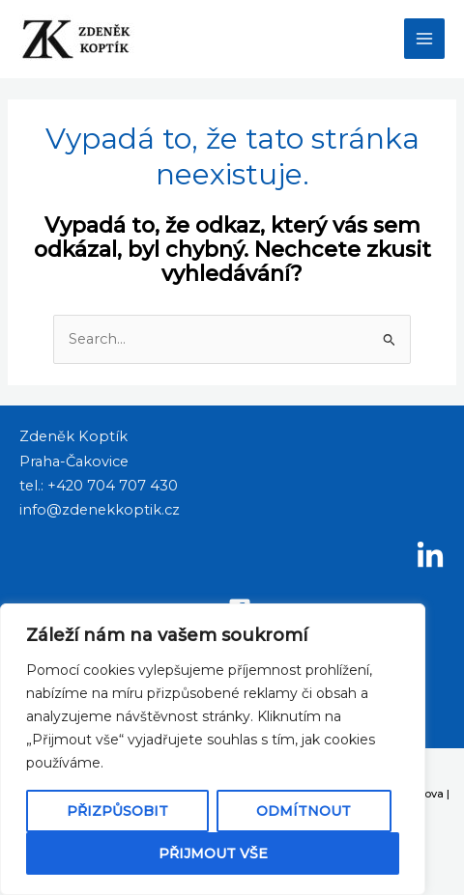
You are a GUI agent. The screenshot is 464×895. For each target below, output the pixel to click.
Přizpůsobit (117, 811)
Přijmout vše (213, 853)
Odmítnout (303, 811)
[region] (212, 749)
